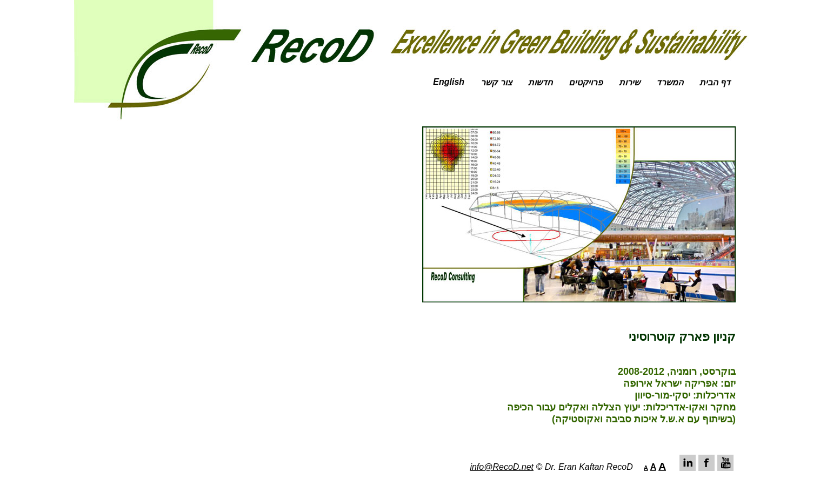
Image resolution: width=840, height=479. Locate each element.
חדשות (540, 82)
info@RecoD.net (502, 466)
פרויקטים (586, 82)
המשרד (669, 82)
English (448, 81)
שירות (629, 82)
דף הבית (714, 82)
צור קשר (496, 82)
